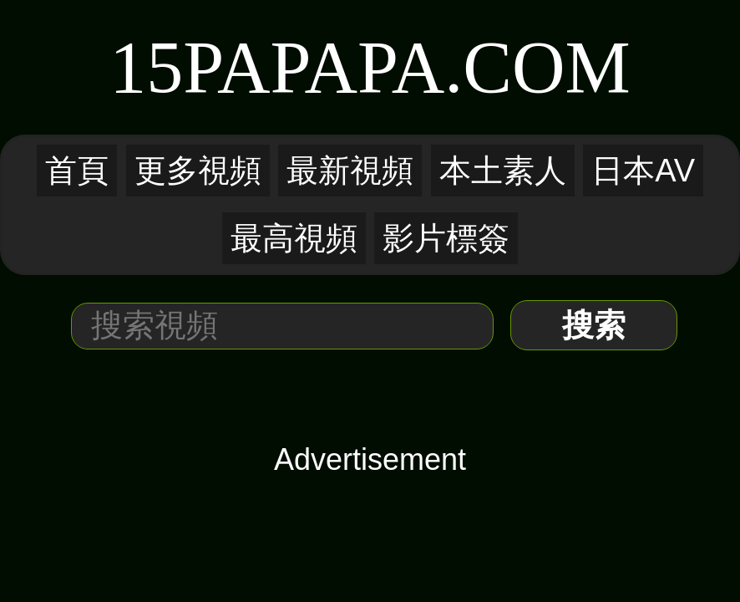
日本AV (643, 170)
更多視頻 (197, 170)
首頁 (77, 170)
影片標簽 (446, 238)
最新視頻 (349, 170)
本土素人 (502, 170)
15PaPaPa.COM (370, 67)
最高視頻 (294, 238)
